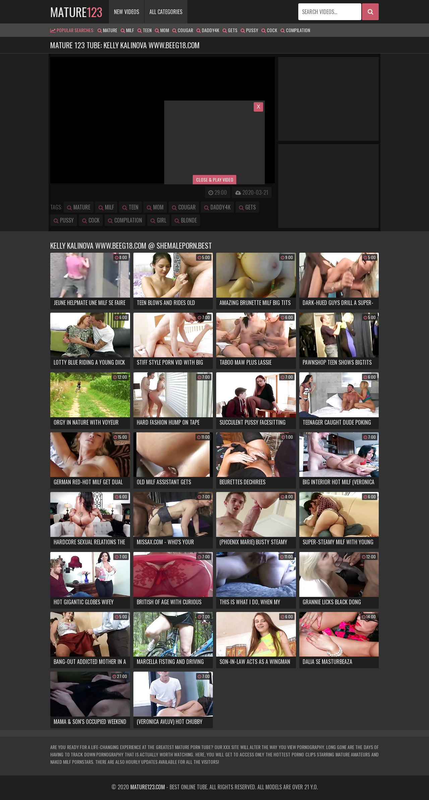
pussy (249, 30)
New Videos (126, 12)
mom (162, 30)
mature (76, 11)
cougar (182, 30)
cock (269, 30)
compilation (295, 30)
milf (127, 30)
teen (144, 30)
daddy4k (207, 30)
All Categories (165, 12)
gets (230, 30)
